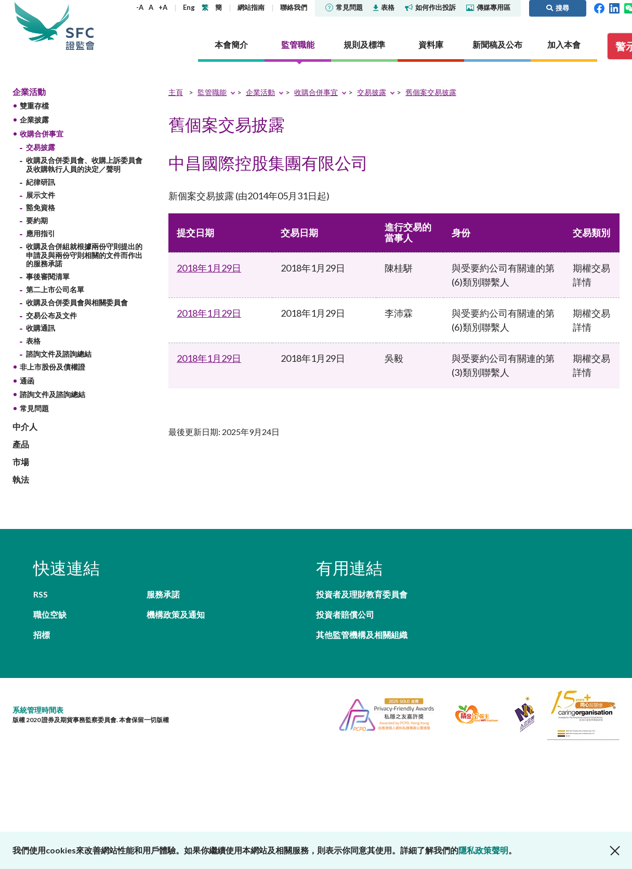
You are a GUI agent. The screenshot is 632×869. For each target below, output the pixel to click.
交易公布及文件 (51, 315)
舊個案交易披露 (430, 92)
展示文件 (40, 195)
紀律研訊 (40, 182)
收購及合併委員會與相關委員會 (77, 302)
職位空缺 (50, 614)
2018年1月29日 (209, 268)
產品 (20, 444)
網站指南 (251, 7)
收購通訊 (40, 327)
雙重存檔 (34, 105)
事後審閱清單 (48, 276)
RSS (40, 594)
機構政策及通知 (176, 614)
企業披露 (34, 119)
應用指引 (40, 233)
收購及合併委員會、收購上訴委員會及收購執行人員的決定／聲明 (84, 164)
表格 (383, 7)
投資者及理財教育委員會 (361, 594)
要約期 (37, 220)
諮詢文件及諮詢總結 (58, 353)
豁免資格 (40, 207)
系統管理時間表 (37, 709)
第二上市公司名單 (55, 289)
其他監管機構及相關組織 (361, 635)
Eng (189, 7)
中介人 (24, 426)
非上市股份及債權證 (52, 366)
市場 (20, 462)
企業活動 (29, 92)
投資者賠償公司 (345, 614)
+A (163, 7)
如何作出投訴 (430, 7)
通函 (27, 380)
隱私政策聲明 (483, 850)
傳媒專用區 (488, 7)
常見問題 (344, 7)
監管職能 (212, 92)
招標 (41, 635)
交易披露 (40, 147)
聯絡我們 (293, 7)
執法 (20, 479)
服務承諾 (163, 594)
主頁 (175, 92)
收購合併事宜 (41, 133)
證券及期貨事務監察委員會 (80, 25)
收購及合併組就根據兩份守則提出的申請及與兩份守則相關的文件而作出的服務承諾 (84, 255)
